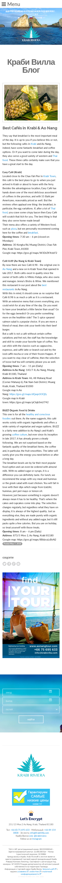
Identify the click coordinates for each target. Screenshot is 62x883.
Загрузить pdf (49, 869)
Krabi (33, 143)
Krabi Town (49, 176)
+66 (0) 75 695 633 (20, 830)
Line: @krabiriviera (37, 835)
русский (36, 18)
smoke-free (35, 871)
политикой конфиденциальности (36, 872)
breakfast (33, 232)
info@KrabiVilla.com (39, 832)
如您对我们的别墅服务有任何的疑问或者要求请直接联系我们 (30, 11)
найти (31, 719)
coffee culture (19, 434)
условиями (22, 871)
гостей (9, 709)
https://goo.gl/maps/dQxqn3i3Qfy (28, 394)
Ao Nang (7, 269)
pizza (14, 228)
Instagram (37, 838)
